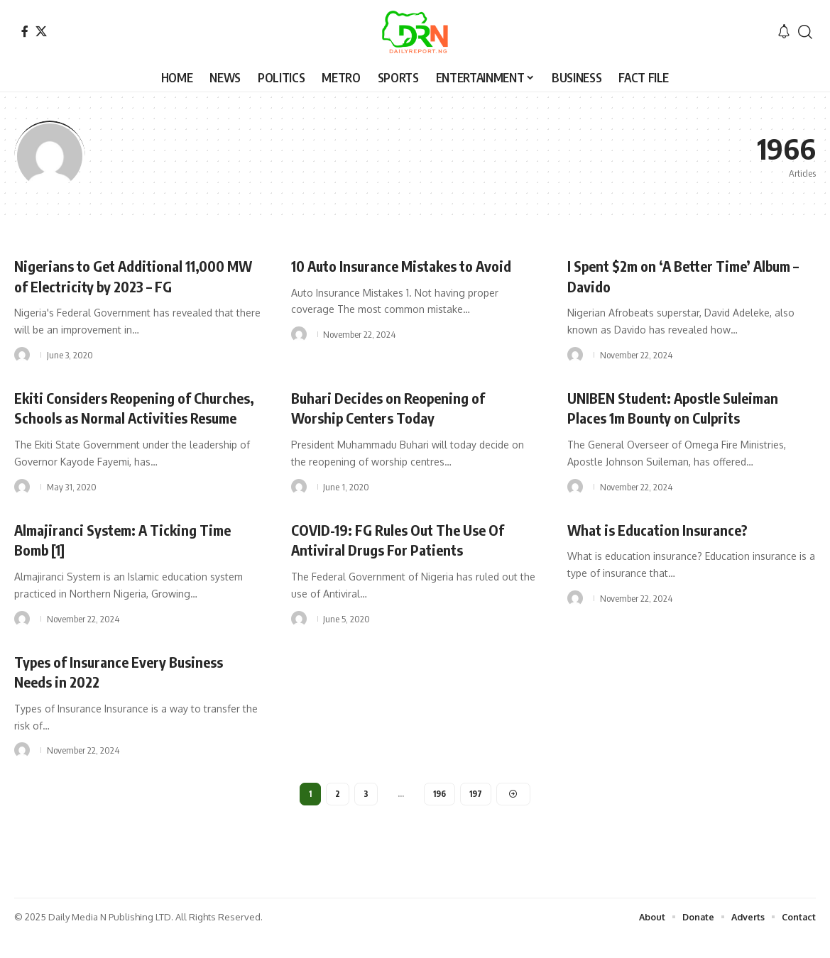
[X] (41, 31)
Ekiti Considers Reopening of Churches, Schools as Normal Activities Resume (110, 417)
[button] (805, 32)
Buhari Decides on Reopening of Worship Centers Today (396, 407)
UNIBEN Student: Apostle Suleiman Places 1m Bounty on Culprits (682, 407)
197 (477, 815)
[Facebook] (25, 31)
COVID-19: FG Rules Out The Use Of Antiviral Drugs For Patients (408, 559)
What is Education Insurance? (665, 549)
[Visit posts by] (22, 355)
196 (439, 815)
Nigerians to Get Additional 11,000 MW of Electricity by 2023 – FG (128, 275)
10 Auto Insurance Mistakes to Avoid (412, 265)
